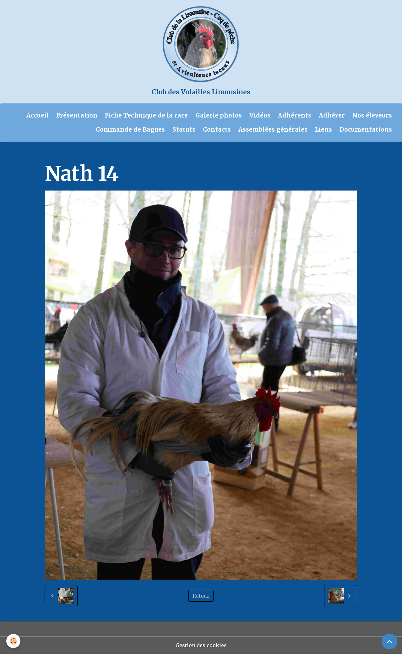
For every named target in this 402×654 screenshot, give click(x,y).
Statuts (183, 129)
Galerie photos (218, 115)
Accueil (37, 115)
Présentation (76, 115)
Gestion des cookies (201, 645)
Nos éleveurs (372, 115)
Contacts (217, 129)
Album (79, 154)
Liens (323, 129)
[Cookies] (13, 641)
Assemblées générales (272, 129)
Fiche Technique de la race (146, 115)
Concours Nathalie (162, 154)
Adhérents (294, 115)
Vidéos (259, 115)
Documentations (366, 129)
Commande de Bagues (130, 129)
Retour (201, 596)
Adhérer (332, 115)
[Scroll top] (389, 641)
